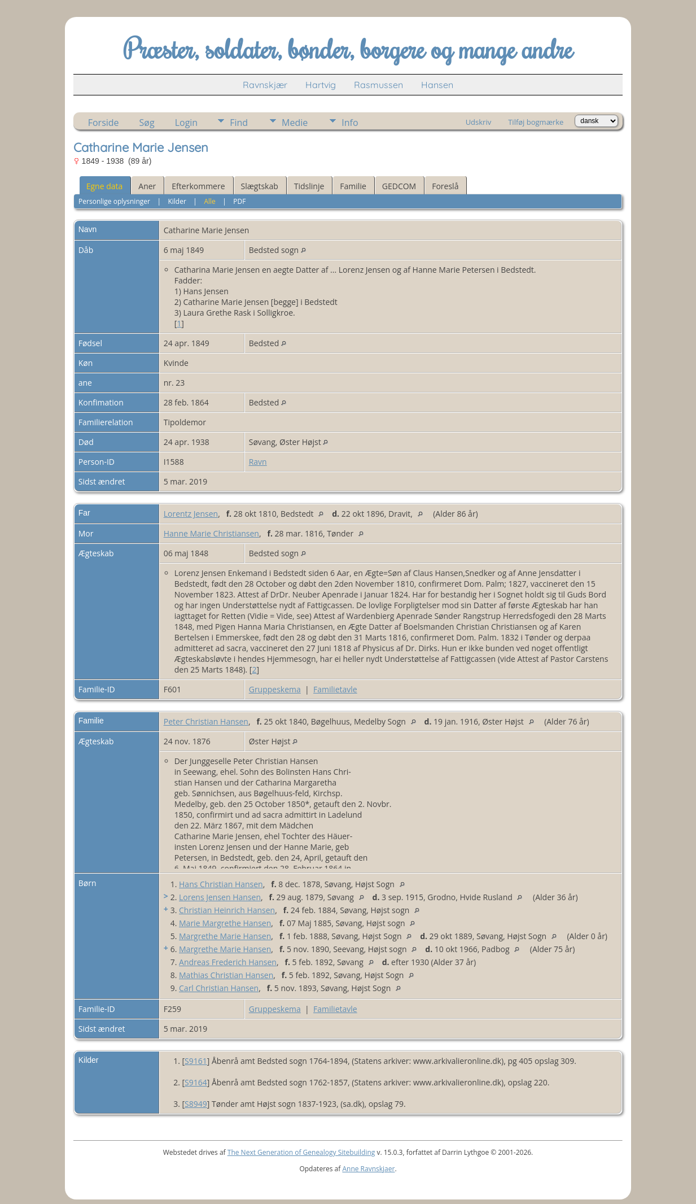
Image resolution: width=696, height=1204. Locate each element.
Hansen (437, 84)
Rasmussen (378, 84)
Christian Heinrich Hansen (227, 910)
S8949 (196, 1103)
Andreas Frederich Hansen (228, 962)
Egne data (104, 186)
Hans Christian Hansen (221, 884)
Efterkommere (198, 186)
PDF (239, 201)
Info (350, 122)
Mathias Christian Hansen (226, 975)
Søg (147, 122)
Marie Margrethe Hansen (225, 923)
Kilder (177, 201)
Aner (147, 186)
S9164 (196, 1082)
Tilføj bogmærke (535, 122)
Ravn (258, 461)
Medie (295, 122)
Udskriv (479, 122)
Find (239, 122)
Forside (103, 122)
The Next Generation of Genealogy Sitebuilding (301, 1152)
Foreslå (445, 186)
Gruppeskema (275, 689)
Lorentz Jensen (191, 513)
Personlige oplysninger (114, 201)
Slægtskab (259, 186)
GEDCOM (399, 186)
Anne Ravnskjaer (368, 1169)
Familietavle (335, 689)
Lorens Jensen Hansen (220, 897)
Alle (209, 201)
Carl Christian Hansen (219, 988)
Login (186, 122)
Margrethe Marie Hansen (225, 936)
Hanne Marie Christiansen (211, 533)
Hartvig (320, 84)
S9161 (196, 1060)
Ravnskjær (265, 84)
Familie (353, 186)
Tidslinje (309, 186)
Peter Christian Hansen (206, 721)
